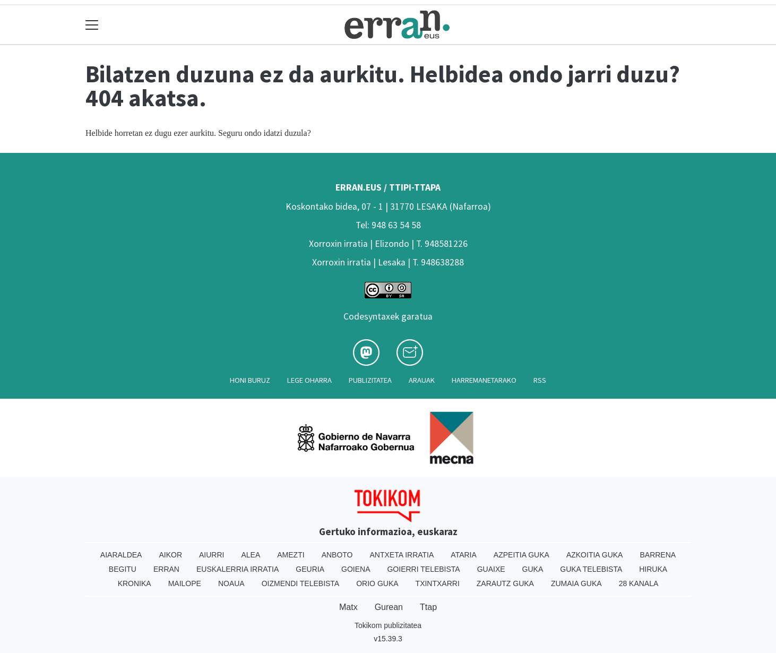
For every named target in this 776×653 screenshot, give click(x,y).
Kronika (134, 583)
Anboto (337, 555)
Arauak (422, 380)
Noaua (231, 583)
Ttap (428, 607)
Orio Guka (377, 583)
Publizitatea (370, 380)
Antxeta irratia (402, 555)
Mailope (184, 583)
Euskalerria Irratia (237, 569)
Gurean (389, 607)
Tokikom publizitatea (388, 625)
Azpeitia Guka (521, 555)
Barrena (658, 555)
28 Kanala (639, 583)
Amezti (290, 555)
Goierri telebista (423, 569)
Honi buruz (250, 380)
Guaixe (491, 569)
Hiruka (653, 569)
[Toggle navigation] (92, 24)
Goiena (355, 569)
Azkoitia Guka (594, 555)
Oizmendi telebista (301, 583)
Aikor (170, 555)
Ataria (464, 555)
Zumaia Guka (576, 583)
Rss (539, 380)
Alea (250, 555)
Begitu (122, 569)
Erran (166, 569)
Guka (533, 569)
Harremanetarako (484, 380)
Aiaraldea (121, 555)
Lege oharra (309, 380)
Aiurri (211, 555)
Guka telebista (591, 569)
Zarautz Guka (505, 583)
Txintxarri (438, 583)
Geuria (310, 569)
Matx (348, 607)
